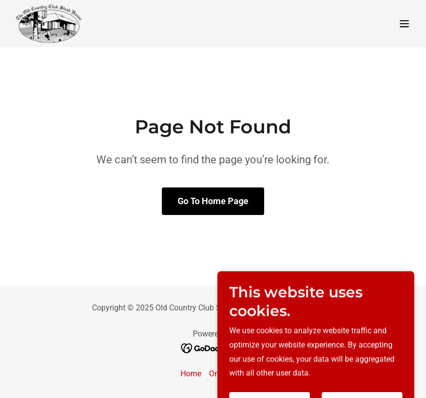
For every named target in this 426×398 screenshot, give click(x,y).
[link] (49, 23)
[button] (404, 23)
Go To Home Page (213, 201)
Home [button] (191, 373)
